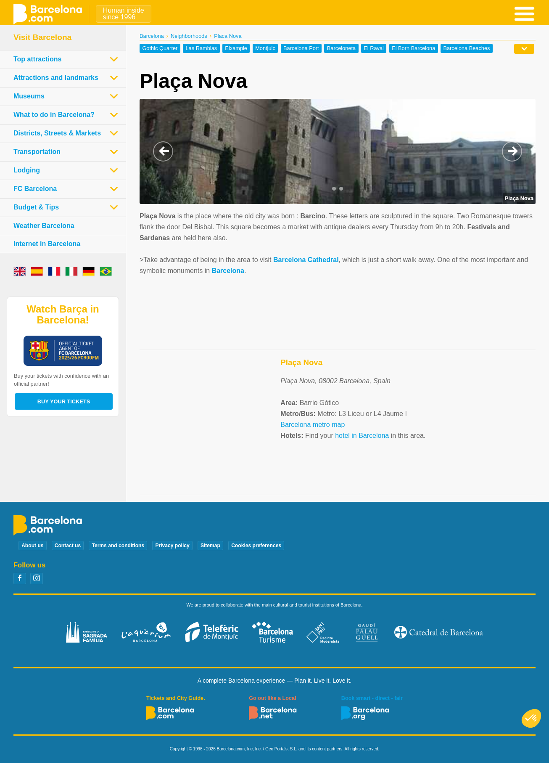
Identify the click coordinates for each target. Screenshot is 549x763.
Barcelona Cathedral (306, 259)
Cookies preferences (256, 545)
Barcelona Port (301, 48)
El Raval (374, 48)
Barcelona (152, 36)
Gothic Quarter (159, 48)
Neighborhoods (189, 36)
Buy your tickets (63, 401)
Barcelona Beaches (466, 48)
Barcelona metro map (312, 424)
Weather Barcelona (43, 225)
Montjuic (265, 48)
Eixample (236, 48)
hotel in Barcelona (362, 435)
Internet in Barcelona (46, 243)
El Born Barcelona (413, 48)
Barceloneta (341, 48)
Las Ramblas (201, 48)
